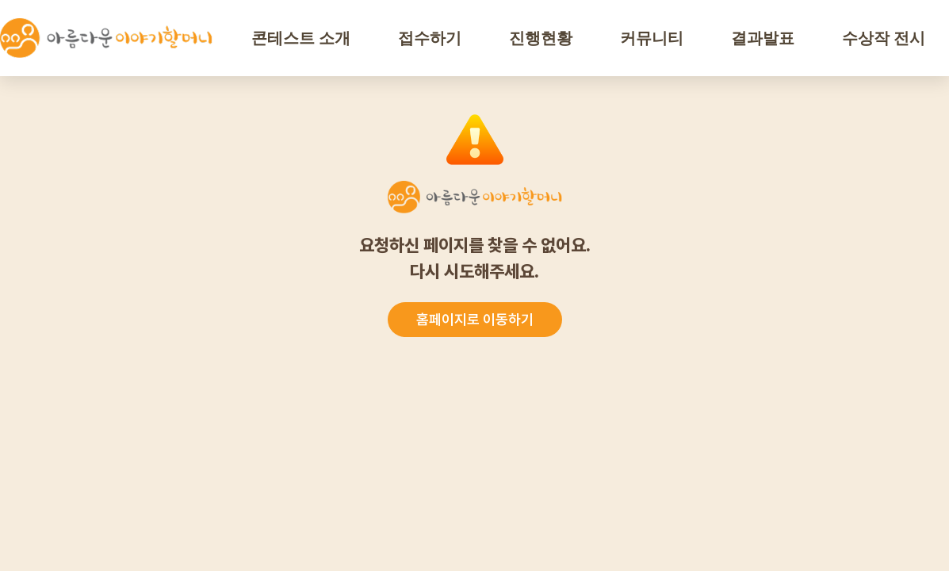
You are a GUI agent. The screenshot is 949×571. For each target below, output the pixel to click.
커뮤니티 (651, 38)
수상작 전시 (883, 38)
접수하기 (429, 38)
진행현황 (540, 38)
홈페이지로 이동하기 (475, 319)
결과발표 (762, 38)
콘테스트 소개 (300, 38)
